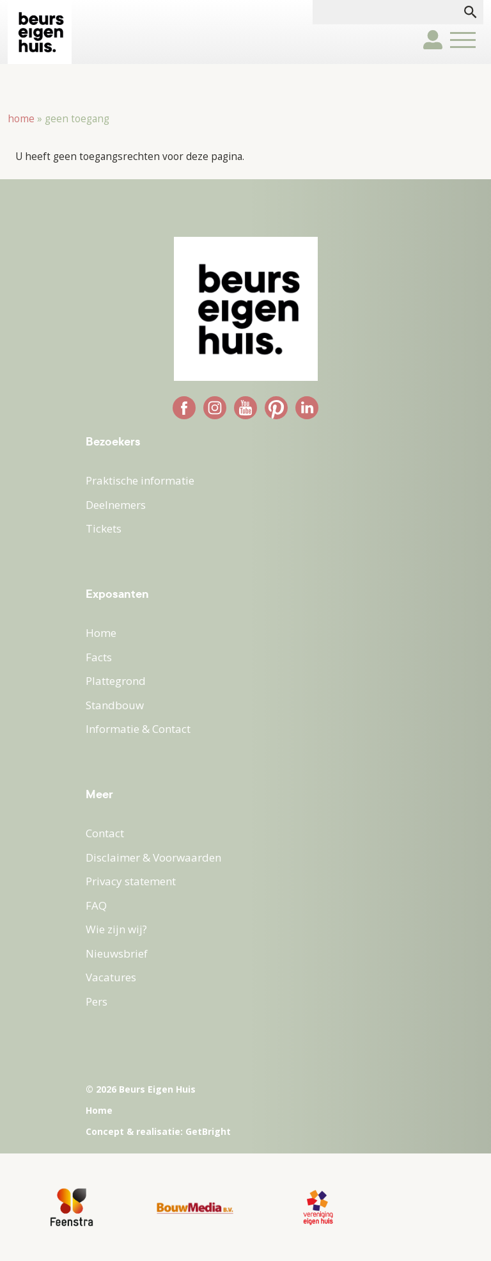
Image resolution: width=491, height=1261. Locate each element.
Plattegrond (116, 680)
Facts (99, 657)
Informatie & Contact (138, 728)
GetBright (208, 1131)
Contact (105, 833)
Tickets (103, 528)
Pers (96, 1001)
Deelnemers (116, 504)
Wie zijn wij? (116, 929)
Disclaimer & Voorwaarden (153, 857)
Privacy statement (131, 881)
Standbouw (115, 705)
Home (21, 118)
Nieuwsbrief (117, 953)
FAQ (96, 905)
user (432, 40)
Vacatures (111, 977)
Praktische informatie (140, 480)
